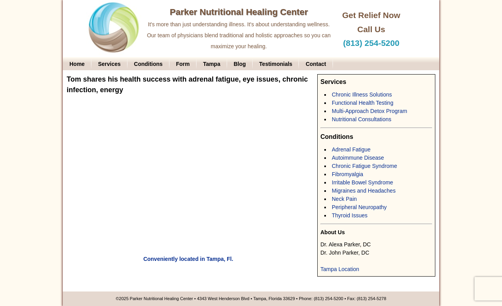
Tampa (211, 64)
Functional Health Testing (362, 103)
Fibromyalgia (347, 174)
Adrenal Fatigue (351, 149)
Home (77, 64)
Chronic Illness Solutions (362, 94)
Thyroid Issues (349, 215)
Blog (240, 64)
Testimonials (276, 64)
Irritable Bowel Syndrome (362, 182)
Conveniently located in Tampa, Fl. (188, 259)
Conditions (148, 64)
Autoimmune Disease (358, 158)
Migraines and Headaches (364, 191)
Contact (316, 64)
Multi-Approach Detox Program (369, 111)
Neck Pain (344, 199)
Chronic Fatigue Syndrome (364, 166)
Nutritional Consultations (361, 119)
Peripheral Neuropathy (359, 207)
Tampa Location (339, 269)
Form (183, 64)
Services (109, 64)
